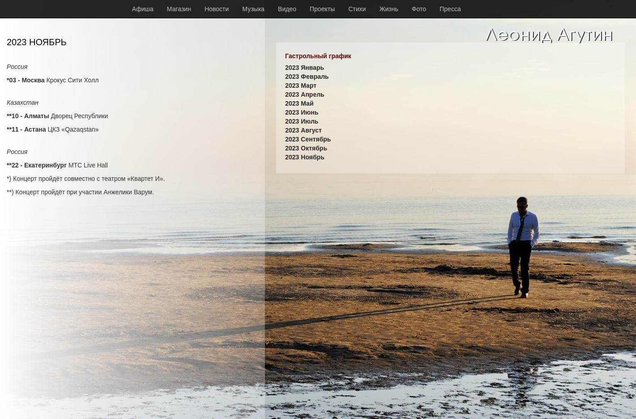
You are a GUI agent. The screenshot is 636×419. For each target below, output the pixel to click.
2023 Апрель (304, 94)
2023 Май (299, 103)
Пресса (450, 9)
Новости (216, 9)
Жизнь (388, 9)
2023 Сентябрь (308, 139)
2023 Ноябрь (304, 157)
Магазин (179, 9)
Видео (287, 9)
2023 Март (300, 85)
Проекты (322, 9)
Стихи (357, 9)
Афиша (143, 9)
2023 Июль (301, 121)
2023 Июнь (301, 112)
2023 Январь (304, 67)
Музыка (253, 9)
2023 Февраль (307, 76)
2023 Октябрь (306, 148)
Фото (419, 9)
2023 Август (303, 130)
